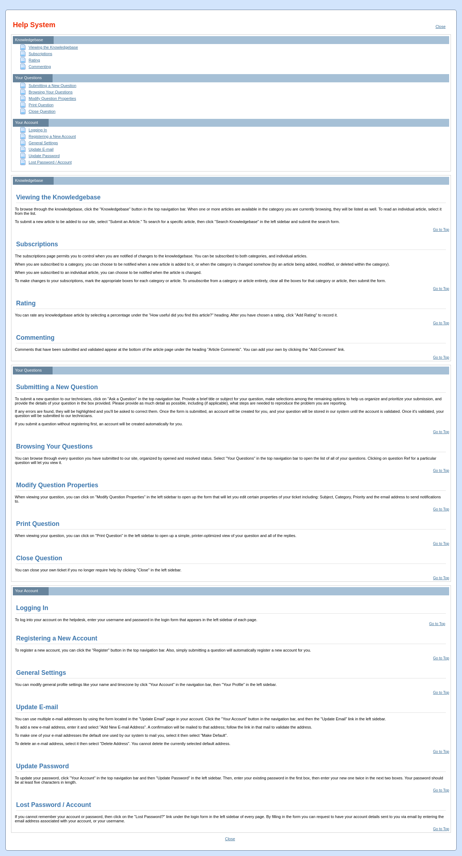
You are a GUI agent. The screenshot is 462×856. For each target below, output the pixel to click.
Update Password (44, 156)
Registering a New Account (52, 136)
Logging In (38, 130)
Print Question (41, 105)
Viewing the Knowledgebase (53, 47)
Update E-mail (41, 149)
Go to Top (441, 230)
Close (441, 26)
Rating (34, 60)
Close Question (42, 111)
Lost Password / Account (50, 162)
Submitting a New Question (52, 85)
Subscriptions (40, 54)
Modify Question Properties (52, 98)
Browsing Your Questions (51, 92)
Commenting (40, 66)
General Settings (43, 143)
